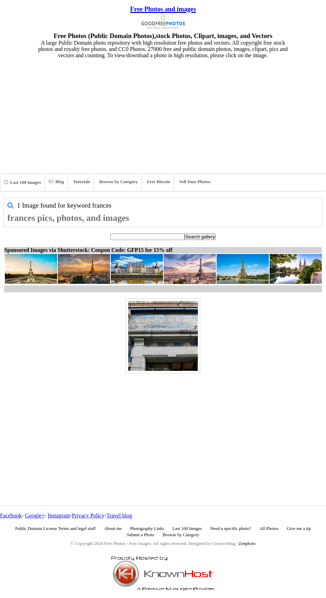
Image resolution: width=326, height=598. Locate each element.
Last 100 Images (22, 182)
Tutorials (81, 181)
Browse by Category (118, 181)
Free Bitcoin (158, 181)
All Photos (268, 528)
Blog (56, 181)
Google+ (35, 515)
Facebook (11, 515)
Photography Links (147, 528)
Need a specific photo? (230, 528)
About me (113, 528)
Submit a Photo (140, 534)
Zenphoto (247, 543)
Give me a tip (299, 528)
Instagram (59, 515)
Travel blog (119, 515)
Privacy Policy (88, 515)
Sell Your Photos (195, 181)
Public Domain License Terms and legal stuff (55, 528)
